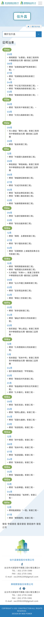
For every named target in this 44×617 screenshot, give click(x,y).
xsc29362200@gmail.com (26, 576)
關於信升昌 (36, 26)
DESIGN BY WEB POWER (22, 613)
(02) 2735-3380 (25, 570)
